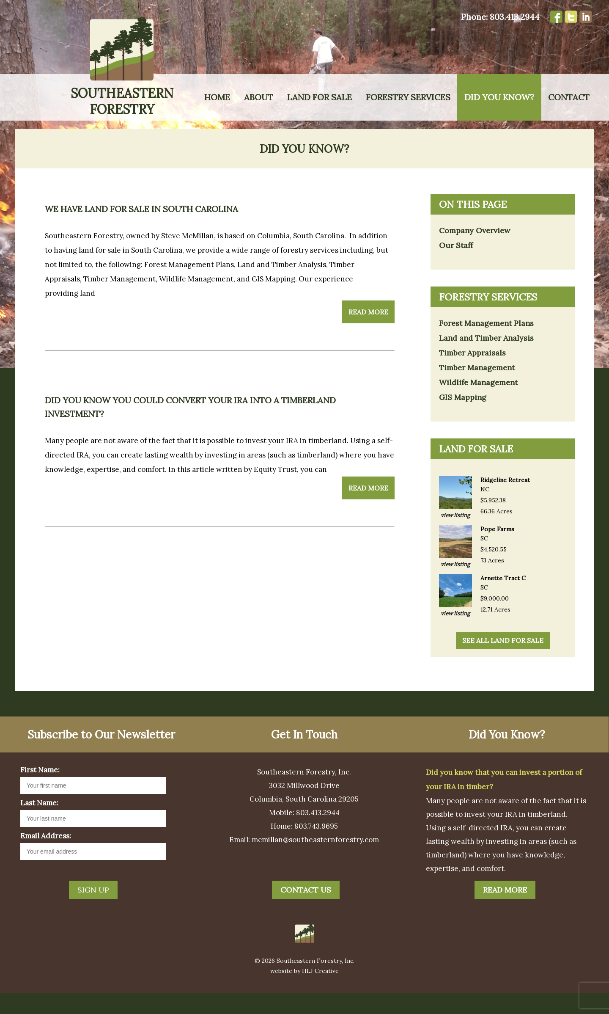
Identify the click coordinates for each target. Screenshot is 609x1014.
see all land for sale (502, 661)
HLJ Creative (320, 992)
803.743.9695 (316, 847)
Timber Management (477, 389)
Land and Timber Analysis (486, 359)
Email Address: (45, 857)
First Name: (40, 791)
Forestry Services (408, 97)
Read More (368, 333)
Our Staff (456, 266)
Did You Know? (499, 97)
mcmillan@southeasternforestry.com (315, 860)
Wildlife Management (478, 403)
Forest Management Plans (486, 344)
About (258, 97)
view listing (455, 536)
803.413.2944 (515, 16)
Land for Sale (319, 97)
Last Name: (39, 824)
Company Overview (474, 251)
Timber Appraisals (472, 374)
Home (217, 97)
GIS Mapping (462, 418)
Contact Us (305, 911)
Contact (569, 97)
